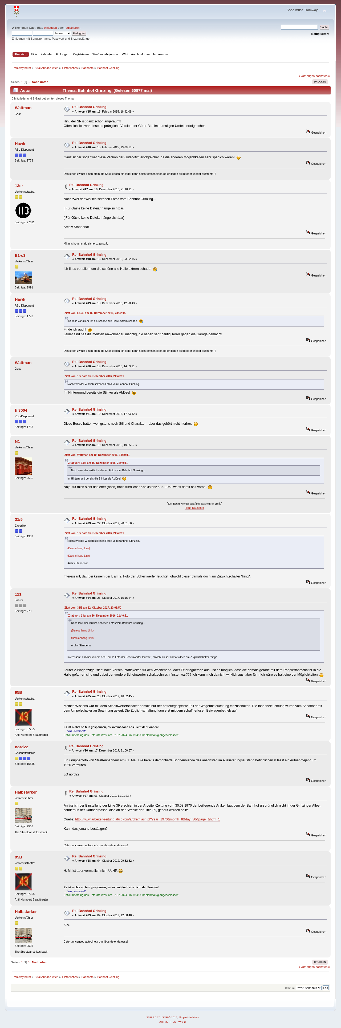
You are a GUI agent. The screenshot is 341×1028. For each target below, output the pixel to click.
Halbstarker (26, 792)
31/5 (19, 519)
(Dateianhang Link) (78, 548)
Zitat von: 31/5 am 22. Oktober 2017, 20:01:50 (92, 607)
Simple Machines (188, 1017)
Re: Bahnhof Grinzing (89, 107)
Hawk (20, 143)
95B (18, 692)
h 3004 (21, 410)
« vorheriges (306, 75)
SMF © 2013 (169, 1017)
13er (19, 185)
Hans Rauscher (194, 507)
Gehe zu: (290, 987)
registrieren (72, 27)
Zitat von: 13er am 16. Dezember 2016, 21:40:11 (94, 376)
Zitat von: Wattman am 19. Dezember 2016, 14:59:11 (97, 454)
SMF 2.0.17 (153, 1017)
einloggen (50, 27)
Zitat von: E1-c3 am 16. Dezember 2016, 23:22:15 (95, 313)
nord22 (21, 747)
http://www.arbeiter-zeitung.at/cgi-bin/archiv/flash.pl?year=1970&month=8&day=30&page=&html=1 (147, 819)
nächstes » (322, 75)
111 (18, 594)
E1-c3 (20, 255)
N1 (17, 441)
